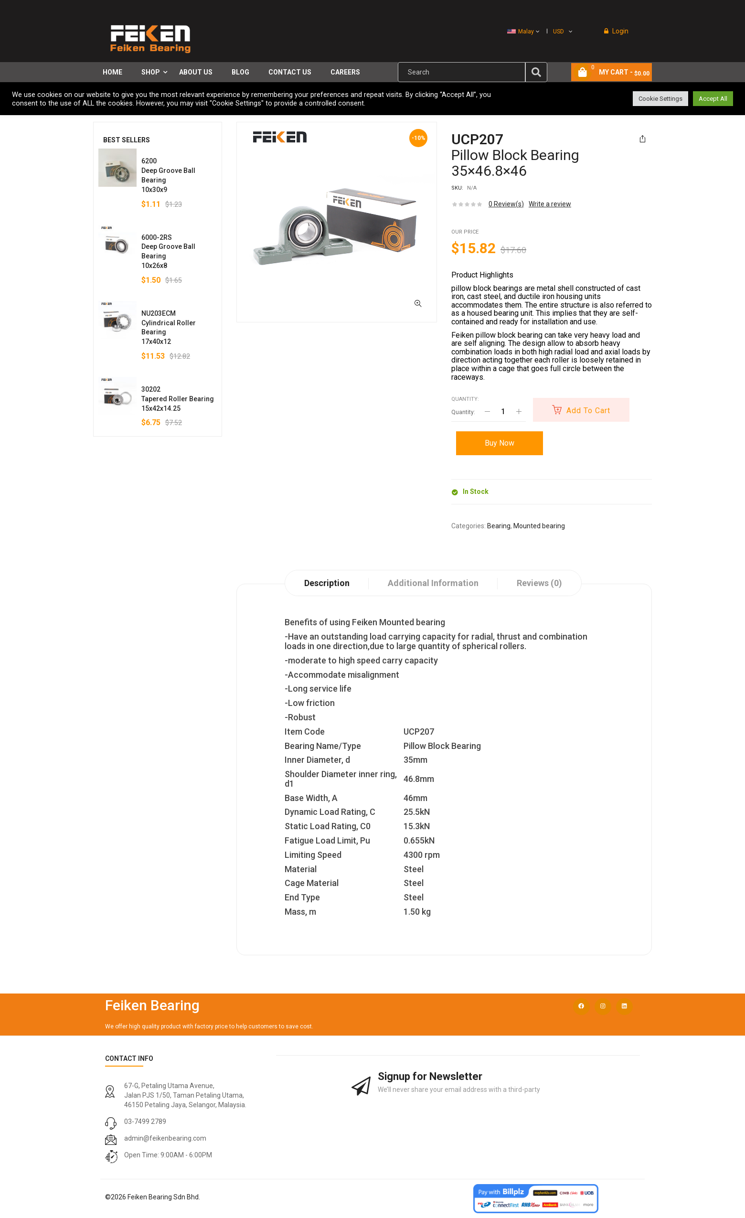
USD (558, 31)
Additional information (433, 583)
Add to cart (588, 410)
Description (327, 583)
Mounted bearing (539, 526)
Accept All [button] (713, 98)
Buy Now (499, 443)
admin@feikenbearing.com (165, 1138)
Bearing (499, 526)
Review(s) (506, 204)
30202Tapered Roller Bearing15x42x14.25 (177, 398)
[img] (536, 72)
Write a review (550, 204)
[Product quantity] (503, 412)
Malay (520, 31)
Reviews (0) (539, 583)
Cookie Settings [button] (660, 98)
